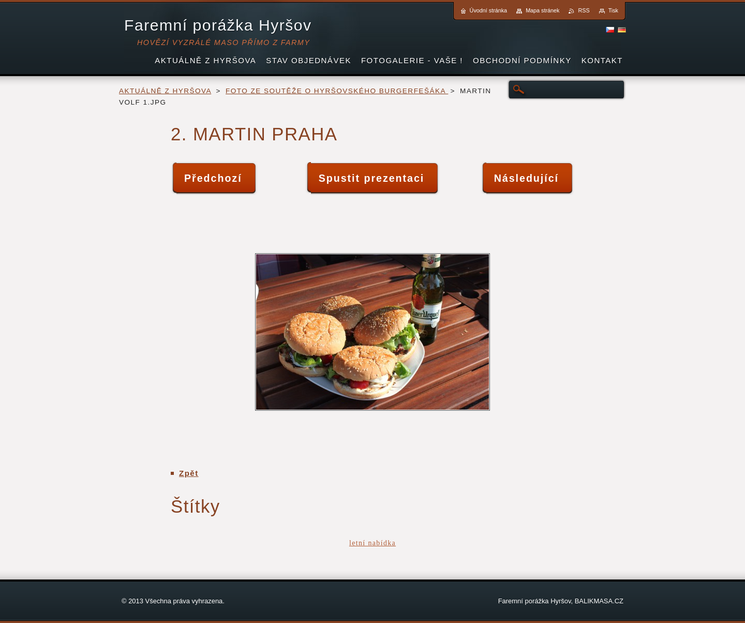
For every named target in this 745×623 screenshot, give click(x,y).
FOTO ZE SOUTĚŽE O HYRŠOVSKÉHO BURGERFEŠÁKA (337, 91)
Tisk (613, 10)
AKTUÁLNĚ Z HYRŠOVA (165, 91)
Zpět (189, 473)
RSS (583, 10)
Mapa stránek (542, 10)
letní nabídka (372, 543)
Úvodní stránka (489, 10)
